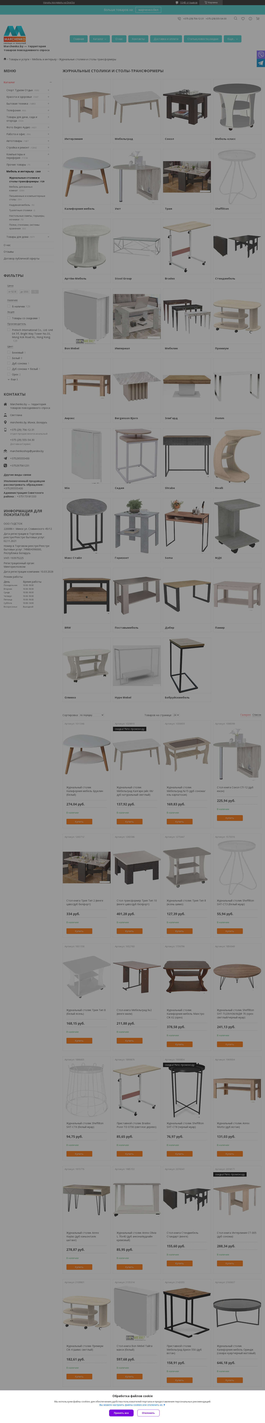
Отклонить (148, 1413)
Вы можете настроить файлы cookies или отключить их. (131, 1405)
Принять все (121, 1413)
